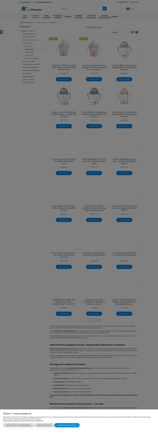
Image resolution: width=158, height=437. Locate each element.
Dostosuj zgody (44, 425)
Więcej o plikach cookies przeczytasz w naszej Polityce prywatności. (23, 420)
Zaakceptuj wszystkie (67, 425)
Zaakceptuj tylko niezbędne (18, 425)
